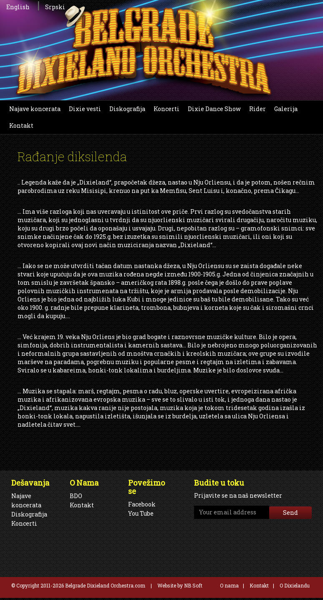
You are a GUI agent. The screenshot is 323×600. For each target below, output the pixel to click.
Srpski (55, 7)
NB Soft (193, 585)
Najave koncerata (35, 109)
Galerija (286, 109)
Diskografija (127, 109)
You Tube (141, 513)
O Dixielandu (295, 585)
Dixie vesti (85, 109)
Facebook (142, 504)
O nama (229, 585)
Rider (257, 109)
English (18, 7)
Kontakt (21, 125)
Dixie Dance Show (214, 109)
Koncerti (166, 109)
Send (290, 512)
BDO (76, 496)
